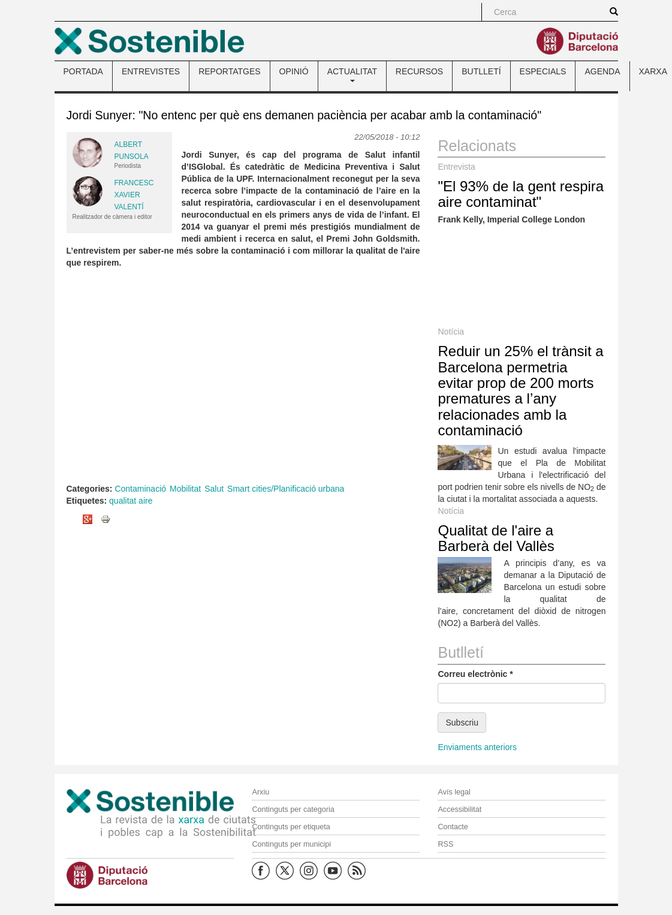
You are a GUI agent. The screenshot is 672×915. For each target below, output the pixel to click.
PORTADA (83, 71)
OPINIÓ (294, 71)
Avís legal (454, 792)
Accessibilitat (459, 809)
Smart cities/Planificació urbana (285, 488)
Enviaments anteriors (477, 747)
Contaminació (140, 488)
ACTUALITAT (352, 74)
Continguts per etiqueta (291, 827)
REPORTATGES (229, 71)
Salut (214, 488)
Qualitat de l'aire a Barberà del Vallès (496, 538)
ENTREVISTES (151, 71)
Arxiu (260, 792)
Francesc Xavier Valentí (134, 195)
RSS (445, 844)
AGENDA (602, 71)
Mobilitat (185, 488)
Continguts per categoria (293, 809)
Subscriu (461, 722)
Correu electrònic (475, 674)
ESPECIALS (543, 71)
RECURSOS (419, 71)
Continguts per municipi (291, 844)
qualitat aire (130, 500)
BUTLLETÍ (481, 71)
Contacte (453, 827)
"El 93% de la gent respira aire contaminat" (521, 194)
